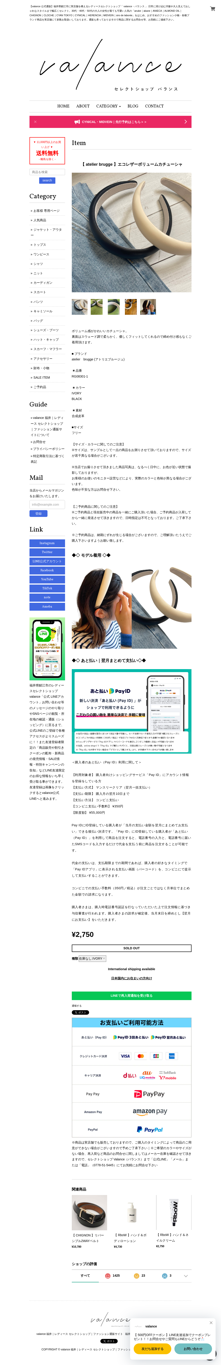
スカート (40, 292)
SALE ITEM (42, 377)
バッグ (38, 320)
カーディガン (43, 282)
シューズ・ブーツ (46, 330)
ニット (38, 273)
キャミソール (43, 311)
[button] (108, 106)
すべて (85, 1275)
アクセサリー (43, 358)
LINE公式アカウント (47, 561)
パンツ (38, 302)
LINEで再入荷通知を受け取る (132, 995)
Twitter (47, 552)
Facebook (47, 570)
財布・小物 (41, 368)
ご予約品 (40, 387)
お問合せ (39, 442)
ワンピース (41, 254)
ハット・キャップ (46, 339)
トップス (40, 244)
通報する (77, 1005)
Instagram (47, 543)
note (47, 597)
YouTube (47, 579)
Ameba (47, 607)
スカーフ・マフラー (48, 349)
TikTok (47, 588)
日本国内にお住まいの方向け (131, 978)
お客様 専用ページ (47, 210)
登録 (38, 513)
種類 (75, 958)
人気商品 (40, 220)
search (47, 180)
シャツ (38, 264)
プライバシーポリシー (49, 449)
